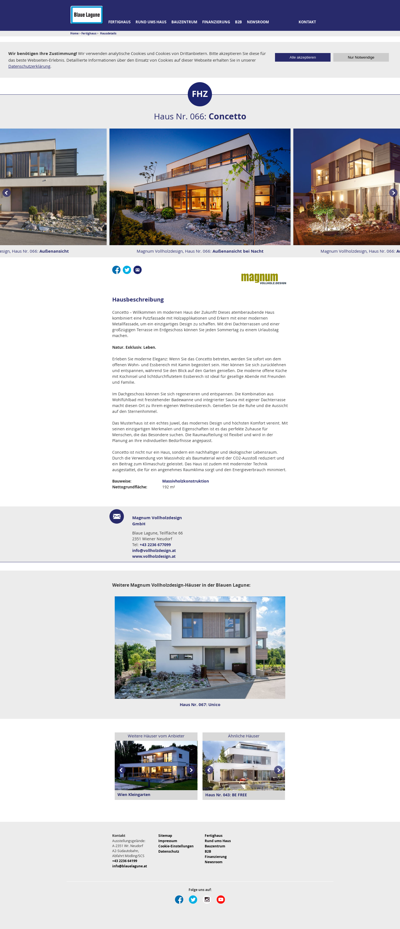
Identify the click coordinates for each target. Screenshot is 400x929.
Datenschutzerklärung (29, 66)
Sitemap (165, 835)
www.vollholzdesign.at (154, 556)
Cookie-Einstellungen (176, 846)
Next (192, 770)
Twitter (127, 270)
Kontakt (307, 21)
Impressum (167, 840)
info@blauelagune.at (129, 866)
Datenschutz (168, 851)
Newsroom (258, 21)
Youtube (221, 899)
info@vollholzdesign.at (154, 550)
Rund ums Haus (151, 21)
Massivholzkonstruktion (185, 481)
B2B (238, 21)
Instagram (207, 899)
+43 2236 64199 (124, 860)
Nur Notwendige (361, 57)
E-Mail (137, 270)
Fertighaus (119, 21)
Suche (326, 22)
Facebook (116, 270)
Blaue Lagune (87, 15)
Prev (5, 193)
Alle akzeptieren (303, 57)
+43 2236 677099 (155, 544)
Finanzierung (216, 21)
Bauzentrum (184, 21)
